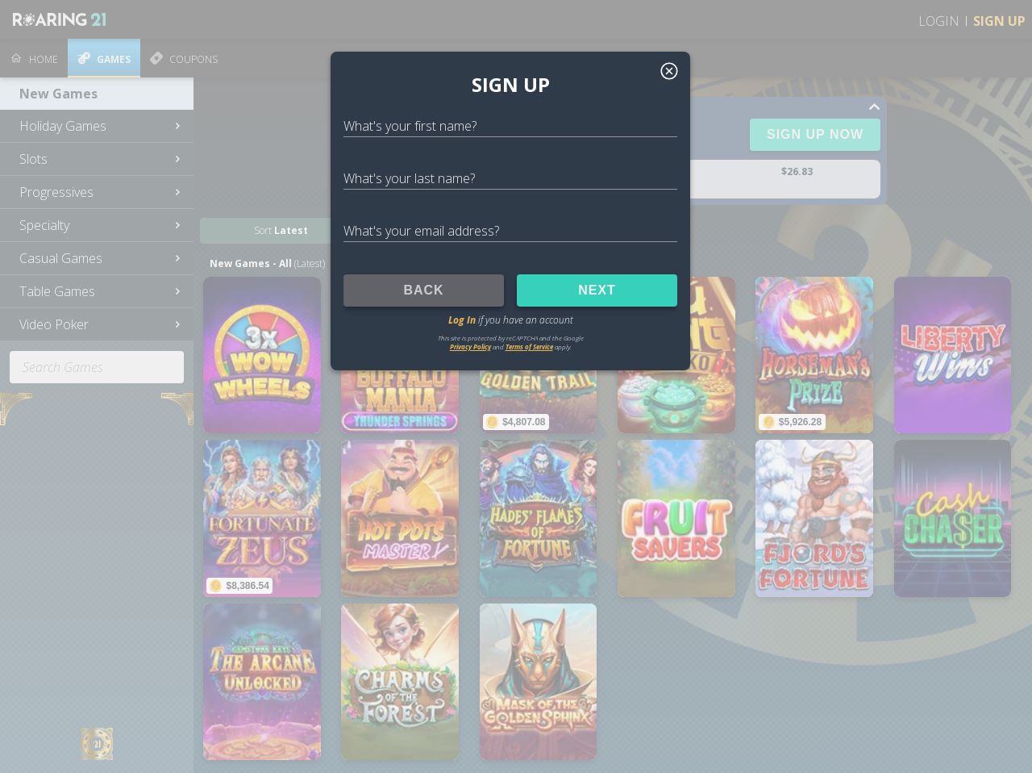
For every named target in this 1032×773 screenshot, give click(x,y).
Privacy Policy (470, 346)
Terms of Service (529, 346)
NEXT (597, 290)
